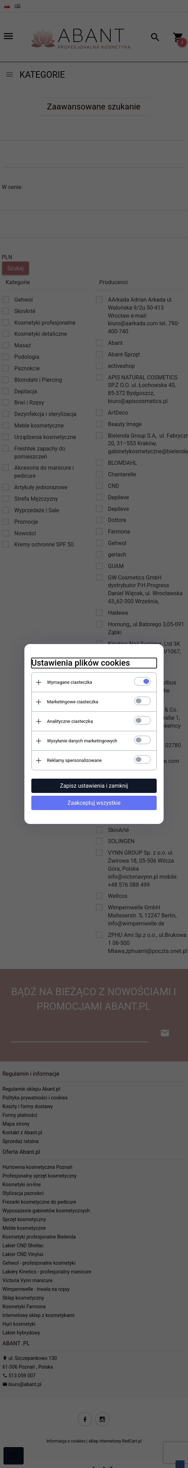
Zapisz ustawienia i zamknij (94, 785)
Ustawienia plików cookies (80, 663)
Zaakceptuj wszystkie (94, 803)
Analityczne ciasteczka (70, 721)
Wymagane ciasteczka (69, 682)
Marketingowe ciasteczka (72, 701)
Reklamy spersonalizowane (74, 760)
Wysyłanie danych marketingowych (82, 740)
